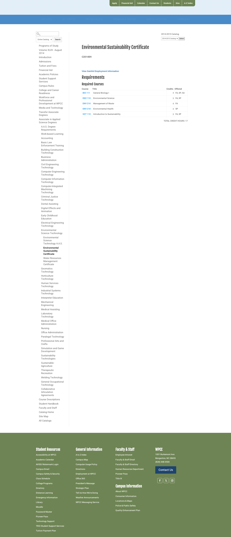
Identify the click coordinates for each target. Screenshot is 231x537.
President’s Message (85, 483)
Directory (40, 488)
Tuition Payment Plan (46, 530)
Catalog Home (46, 412)
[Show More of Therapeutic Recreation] (39, 370)
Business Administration (48, 159)
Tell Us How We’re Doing (87, 492)
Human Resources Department (130, 469)
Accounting (47, 138)
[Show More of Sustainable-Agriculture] (39, 362)
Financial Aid (45, 70)
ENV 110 (87, 98)
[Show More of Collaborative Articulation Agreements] (39, 389)
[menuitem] (114, 3)
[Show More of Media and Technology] (37, 107)
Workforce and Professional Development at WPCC (51, 100)
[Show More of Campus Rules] (37, 85)
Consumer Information (126, 496)
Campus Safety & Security (48, 473)
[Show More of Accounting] (39, 138)
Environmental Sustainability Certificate (51, 251)
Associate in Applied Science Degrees (49, 121)
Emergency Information (47, 497)
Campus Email (42, 469)
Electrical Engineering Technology (52, 224)
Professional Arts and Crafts (52, 343)
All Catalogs (45, 420)
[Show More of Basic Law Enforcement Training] (39, 142)
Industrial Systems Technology (51, 292)
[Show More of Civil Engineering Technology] (39, 164)
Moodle (39, 507)
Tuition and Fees (47, 66)
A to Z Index (81, 454)
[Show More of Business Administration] (39, 157)
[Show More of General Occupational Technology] (39, 381)
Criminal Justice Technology (49, 198)
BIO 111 (86, 92)
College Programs (44, 483)
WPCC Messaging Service (87, 502)
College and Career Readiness (49, 92)
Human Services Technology (49, 285)
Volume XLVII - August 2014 (50, 52)
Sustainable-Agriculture (47, 364)
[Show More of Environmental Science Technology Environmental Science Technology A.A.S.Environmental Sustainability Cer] (39, 230)
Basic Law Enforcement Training (52, 144)
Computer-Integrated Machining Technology (52, 189)
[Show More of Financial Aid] (37, 70)
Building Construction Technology (52, 151)
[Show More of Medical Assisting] (39, 309)
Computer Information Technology (52, 181)
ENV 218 (87, 108)
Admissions (45, 61)
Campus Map (82, 459)
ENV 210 (87, 103)
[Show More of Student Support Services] (37, 78)
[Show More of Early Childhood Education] (39, 215)
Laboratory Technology (47, 315)
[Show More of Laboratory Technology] (39, 313)
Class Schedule (43, 478)
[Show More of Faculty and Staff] (37, 407)
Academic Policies (48, 74)
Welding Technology (52, 377)
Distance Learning (44, 492)
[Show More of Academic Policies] (37, 74)
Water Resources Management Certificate (52, 261)
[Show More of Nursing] (39, 328)
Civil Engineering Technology (50, 166)
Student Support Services (47, 80)
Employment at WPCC (86, 473)
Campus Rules (46, 86)
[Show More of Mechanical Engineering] (39, 302)
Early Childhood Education (49, 217)
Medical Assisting (50, 309)
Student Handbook (48, 404)
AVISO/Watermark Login (47, 464)
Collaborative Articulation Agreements (48, 392)
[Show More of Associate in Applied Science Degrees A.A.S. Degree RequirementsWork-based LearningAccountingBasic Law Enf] (37, 119)
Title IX (119, 478)
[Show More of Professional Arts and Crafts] (39, 341)
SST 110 (87, 114)
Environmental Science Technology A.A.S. (52, 241)
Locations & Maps (124, 501)
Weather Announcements (87, 497)
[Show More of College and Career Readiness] (37, 90)
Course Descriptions (49, 399)
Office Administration (52, 332)
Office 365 (80, 478)
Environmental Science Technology (51, 232)
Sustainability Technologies (48, 357)
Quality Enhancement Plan (128, 510)
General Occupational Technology (52, 383)
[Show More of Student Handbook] (37, 403)
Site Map (43, 416)
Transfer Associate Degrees (49, 114)
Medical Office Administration (48, 322)
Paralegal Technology (52, 336)
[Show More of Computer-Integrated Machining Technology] (39, 186)
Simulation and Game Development (52, 350)
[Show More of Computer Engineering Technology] (39, 171)
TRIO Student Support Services (50, 526)
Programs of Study (48, 46)
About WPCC (121, 491)
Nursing (45, 328)
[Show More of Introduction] (37, 57)
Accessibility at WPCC (46, 454)
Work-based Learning (52, 134)
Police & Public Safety (126, 505)
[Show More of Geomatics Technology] (39, 268)
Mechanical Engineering (47, 304)
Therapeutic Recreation (47, 372)
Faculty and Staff (48, 408)
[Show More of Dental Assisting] (39, 203)
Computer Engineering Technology (53, 173)
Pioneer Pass (42, 516)
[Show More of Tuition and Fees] (37, 65)
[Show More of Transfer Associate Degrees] (37, 112)
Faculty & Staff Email (125, 459)
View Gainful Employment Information (100, 71)
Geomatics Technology (47, 270)
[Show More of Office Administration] (39, 332)
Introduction (45, 57)
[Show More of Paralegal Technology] (39, 336)
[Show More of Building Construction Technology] (39, 149)
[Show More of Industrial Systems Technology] (39, 290)
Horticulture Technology (47, 277)
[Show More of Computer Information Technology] (39, 179)
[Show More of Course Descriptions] (37, 399)
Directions (80, 469)
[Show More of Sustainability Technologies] (39, 355)
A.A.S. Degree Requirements (48, 128)
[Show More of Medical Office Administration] (39, 320)
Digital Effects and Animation (50, 210)
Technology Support (45, 521)
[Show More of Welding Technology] (39, 377)
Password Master (44, 511)
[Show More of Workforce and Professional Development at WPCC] (37, 97)
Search (58, 39)
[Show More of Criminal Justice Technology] (39, 196)
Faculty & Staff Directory (127, 464)
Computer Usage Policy (86, 464)
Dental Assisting (49, 204)
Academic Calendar (45, 459)
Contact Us (166, 470)
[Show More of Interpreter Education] (39, 297)
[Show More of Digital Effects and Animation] (39, 208)
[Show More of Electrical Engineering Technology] (39, 222)
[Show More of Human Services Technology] (39, 283)
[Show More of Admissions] (37, 61)
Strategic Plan (82, 488)
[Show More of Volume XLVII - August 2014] (37, 50)
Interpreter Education (52, 298)
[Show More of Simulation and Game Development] (39, 348)
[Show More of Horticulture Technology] (39, 275)
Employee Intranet (124, 454)
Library (39, 502)
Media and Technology (51, 108)
